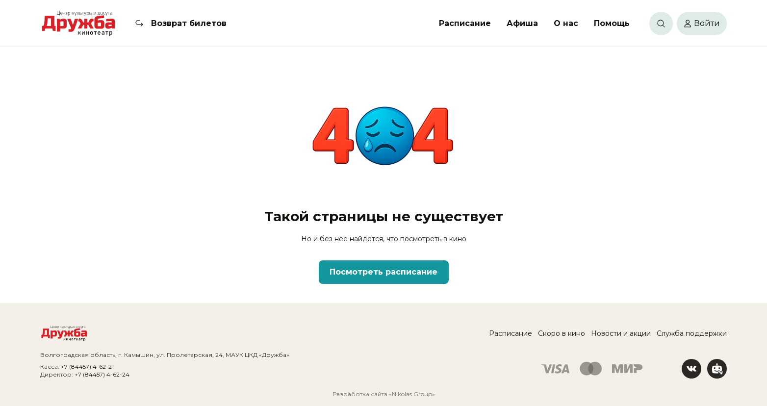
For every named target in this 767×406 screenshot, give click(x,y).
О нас (566, 23)
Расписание (465, 23)
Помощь (612, 23)
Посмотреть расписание (383, 272)
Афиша (522, 23)
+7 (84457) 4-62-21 (87, 366)
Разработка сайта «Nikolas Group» (383, 394)
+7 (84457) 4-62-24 (102, 374)
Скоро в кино (561, 333)
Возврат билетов (189, 23)
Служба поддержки (692, 333)
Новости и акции (621, 333)
